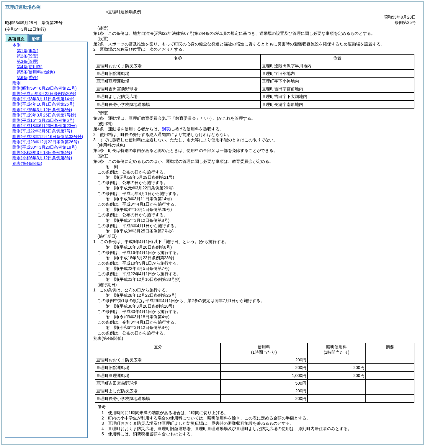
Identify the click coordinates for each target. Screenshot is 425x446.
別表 (166, 129)
